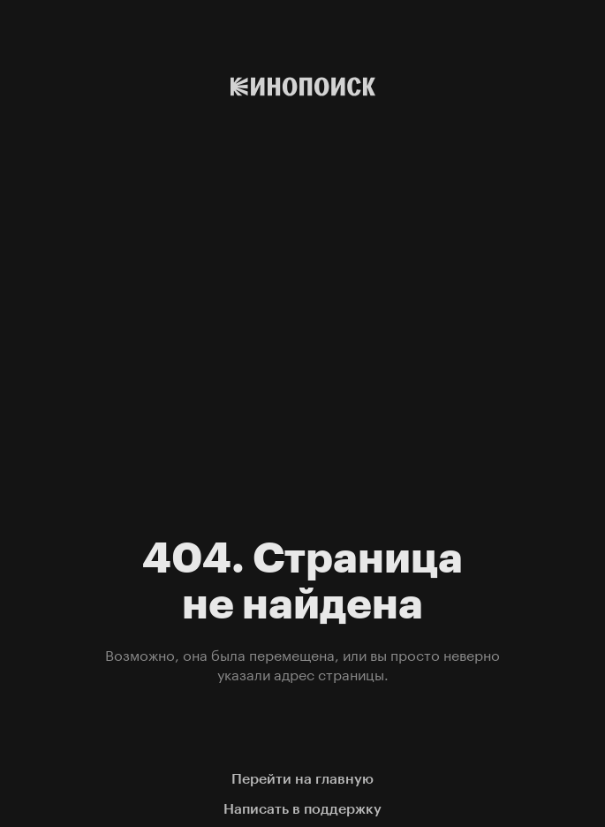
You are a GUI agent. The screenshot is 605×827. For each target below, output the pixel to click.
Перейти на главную (302, 778)
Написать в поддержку (302, 808)
